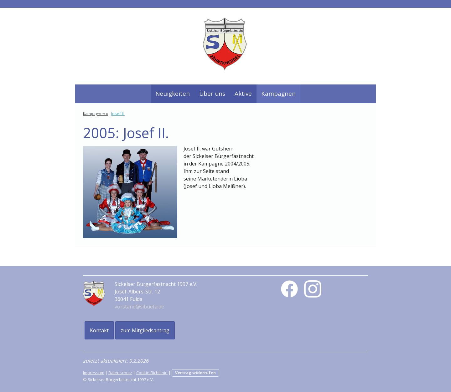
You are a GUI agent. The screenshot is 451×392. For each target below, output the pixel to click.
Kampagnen (278, 93)
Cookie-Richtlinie (152, 372)
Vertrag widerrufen (195, 372)
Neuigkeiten (172, 93)
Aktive (243, 93)
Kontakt (99, 330)
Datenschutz (120, 372)
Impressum (93, 372)
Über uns (212, 93)
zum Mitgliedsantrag (145, 330)
